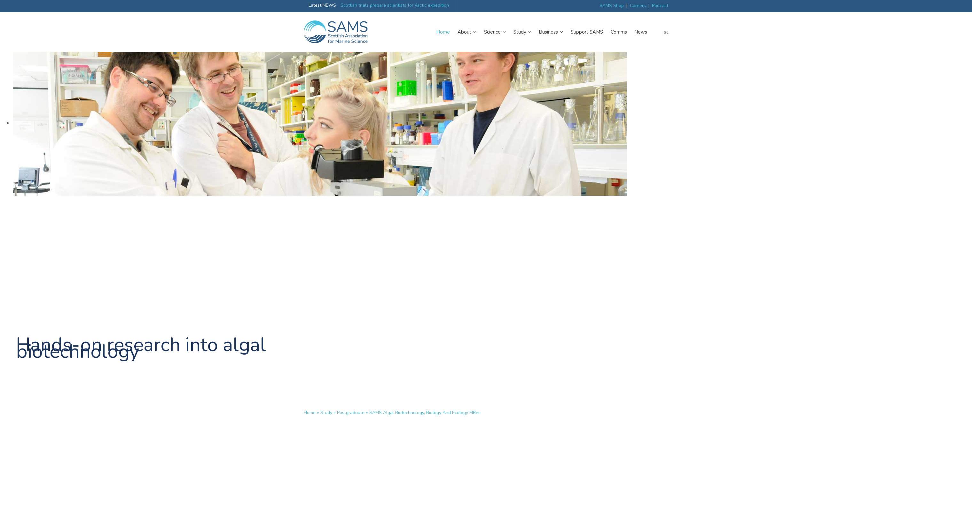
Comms (619, 32)
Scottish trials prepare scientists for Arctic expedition (395, 5)
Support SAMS (587, 32)
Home (443, 32)
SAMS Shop (612, 6)
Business (551, 32)
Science (495, 32)
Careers (638, 6)
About (467, 32)
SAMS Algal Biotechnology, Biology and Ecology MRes (425, 413)
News (641, 32)
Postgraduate (350, 413)
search (666, 32)
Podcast (660, 6)
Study (522, 32)
